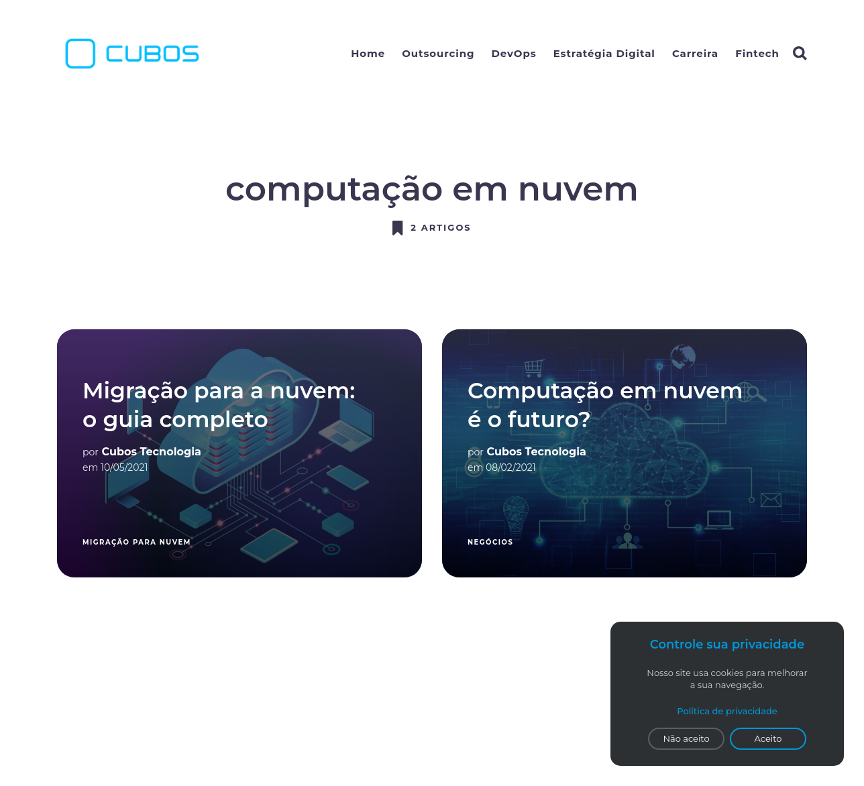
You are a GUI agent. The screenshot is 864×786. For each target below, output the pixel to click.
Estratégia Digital (604, 53)
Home (368, 53)
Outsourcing (438, 53)
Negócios (490, 542)
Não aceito (686, 738)
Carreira (695, 53)
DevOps (514, 53)
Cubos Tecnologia (151, 451)
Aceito (768, 738)
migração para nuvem (137, 542)
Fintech (757, 53)
